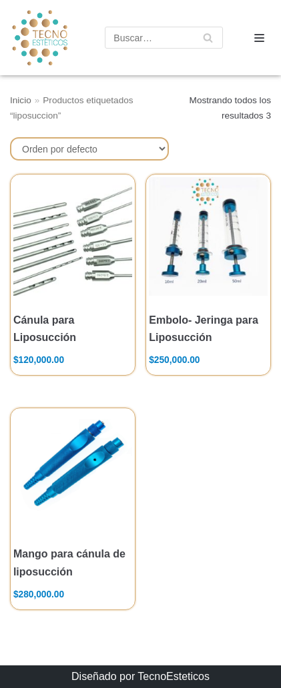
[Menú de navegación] (259, 38)
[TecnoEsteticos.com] (35, 37)
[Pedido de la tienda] (89, 149)
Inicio (20, 100)
